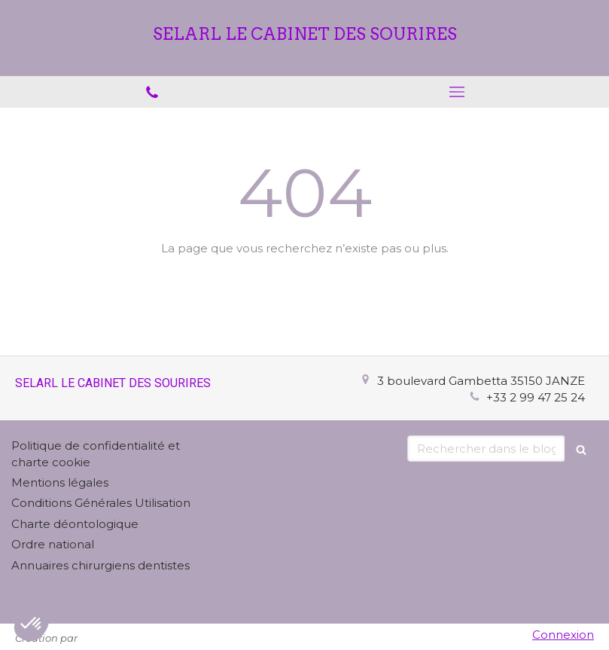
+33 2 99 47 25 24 (535, 397)
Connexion (563, 634)
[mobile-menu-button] (457, 92)
